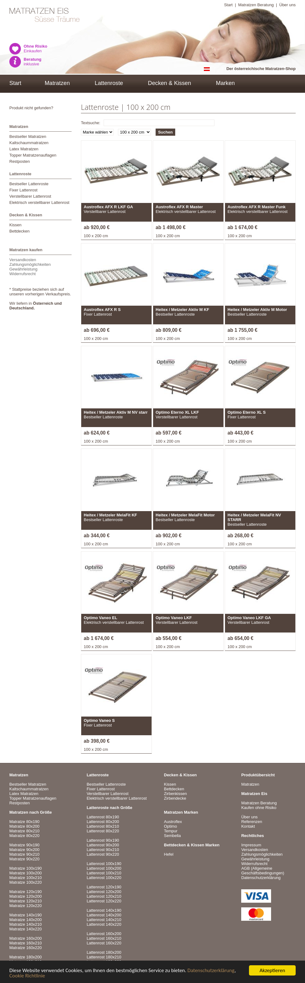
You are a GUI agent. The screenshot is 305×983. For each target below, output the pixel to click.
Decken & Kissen (169, 83)
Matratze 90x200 (24, 849)
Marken (225, 83)
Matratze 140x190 (25, 915)
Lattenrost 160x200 (104, 933)
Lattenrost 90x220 (103, 854)
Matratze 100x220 (25, 882)
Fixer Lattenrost (23, 190)
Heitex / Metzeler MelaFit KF (110, 515)
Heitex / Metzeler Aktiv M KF (182, 309)
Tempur (170, 831)
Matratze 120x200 (25, 896)
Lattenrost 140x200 (104, 915)
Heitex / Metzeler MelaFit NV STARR (254, 517)
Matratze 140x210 (25, 924)
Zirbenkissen (175, 793)
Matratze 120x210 (25, 901)
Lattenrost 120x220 (104, 901)
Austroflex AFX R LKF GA (108, 207)
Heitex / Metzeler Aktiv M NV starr (116, 412)
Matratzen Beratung (256, 4)
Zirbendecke (175, 798)
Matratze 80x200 (24, 826)
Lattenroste (109, 83)
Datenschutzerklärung (210, 970)
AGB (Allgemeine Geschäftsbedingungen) (262, 870)
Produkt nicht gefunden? (31, 108)
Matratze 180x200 (25, 957)
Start (228, 4)
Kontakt (248, 826)
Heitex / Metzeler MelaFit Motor (185, 515)
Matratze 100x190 (25, 868)
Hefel (168, 854)
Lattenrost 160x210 (104, 938)
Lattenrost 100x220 (104, 877)
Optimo (170, 826)
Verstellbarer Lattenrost (30, 196)
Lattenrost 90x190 (103, 840)
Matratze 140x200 (25, 919)
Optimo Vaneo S (99, 720)
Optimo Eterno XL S (247, 412)
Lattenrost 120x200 (104, 891)
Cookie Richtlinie (27, 976)
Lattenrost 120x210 (104, 896)
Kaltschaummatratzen (29, 142)
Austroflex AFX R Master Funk (257, 207)
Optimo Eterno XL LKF (177, 412)
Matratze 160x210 (25, 943)
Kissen (15, 225)
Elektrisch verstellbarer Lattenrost (39, 202)
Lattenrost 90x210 (103, 849)
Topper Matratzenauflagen (32, 155)
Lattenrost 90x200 (103, 845)
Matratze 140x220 (25, 929)
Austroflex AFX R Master (179, 207)
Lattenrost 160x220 (104, 943)
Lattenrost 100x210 (104, 873)
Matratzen (57, 83)
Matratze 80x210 (24, 831)
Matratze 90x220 (24, 859)
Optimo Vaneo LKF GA (249, 617)
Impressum (251, 845)
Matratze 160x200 (25, 938)
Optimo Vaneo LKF (174, 617)
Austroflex (173, 821)
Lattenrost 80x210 (103, 826)
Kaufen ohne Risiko (258, 807)
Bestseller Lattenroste (29, 183)
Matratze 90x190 (24, 845)
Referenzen (251, 821)
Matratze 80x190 (24, 821)
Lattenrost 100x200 (104, 868)
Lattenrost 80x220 (103, 831)
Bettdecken (19, 231)
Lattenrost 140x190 (104, 910)
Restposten (19, 161)
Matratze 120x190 (25, 891)
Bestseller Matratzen (27, 136)
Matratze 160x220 (25, 947)
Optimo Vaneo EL (100, 617)
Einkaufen (35, 48)
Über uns (287, 4)
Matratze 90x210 (24, 854)
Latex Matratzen (23, 149)
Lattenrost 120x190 (104, 887)
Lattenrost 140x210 (104, 919)
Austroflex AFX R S (102, 309)
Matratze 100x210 (25, 877)
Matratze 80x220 (24, 835)
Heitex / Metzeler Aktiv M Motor (257, 309)
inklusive (32, 61)
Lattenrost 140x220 (104, 924)
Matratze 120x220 (25, 905)
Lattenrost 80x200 (103, 821)
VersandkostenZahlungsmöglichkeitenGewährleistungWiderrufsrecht (30, 266)
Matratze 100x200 (25, 873)
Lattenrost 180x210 (104, 957)
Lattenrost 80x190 (103, 817)
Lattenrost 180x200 (104, 952)
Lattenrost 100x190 (104, 863)
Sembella (172, 835)
